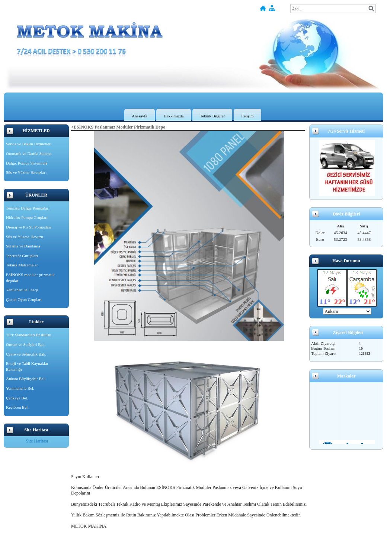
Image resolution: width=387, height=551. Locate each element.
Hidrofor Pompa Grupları (27, 217)
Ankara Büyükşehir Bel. (26, 378)
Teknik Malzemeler (22, 265)
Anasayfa (139, 116)
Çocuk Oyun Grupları (24, 299)
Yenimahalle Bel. (20, 388)
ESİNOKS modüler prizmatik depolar (30, 277)
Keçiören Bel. (17, 407)
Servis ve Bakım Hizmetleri (29, 144)
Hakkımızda (174, 116)
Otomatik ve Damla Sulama (29, 153)
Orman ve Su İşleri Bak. (26, 344)
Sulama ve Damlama (23, 246)
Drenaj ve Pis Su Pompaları (28, 227)
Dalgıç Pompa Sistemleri (26, 163)
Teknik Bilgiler (212, 116)
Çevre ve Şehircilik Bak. (26, 354)
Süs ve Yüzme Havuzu (24, 236)
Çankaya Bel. (17, 398)
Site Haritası (37, 441)
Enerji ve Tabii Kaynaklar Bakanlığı (27, 366)
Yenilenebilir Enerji (22, 290)
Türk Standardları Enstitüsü (28, 335)
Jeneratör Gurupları (22, 255)
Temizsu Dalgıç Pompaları (27, 208)
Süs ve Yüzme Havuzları (26, 172)
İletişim (247, 116)
